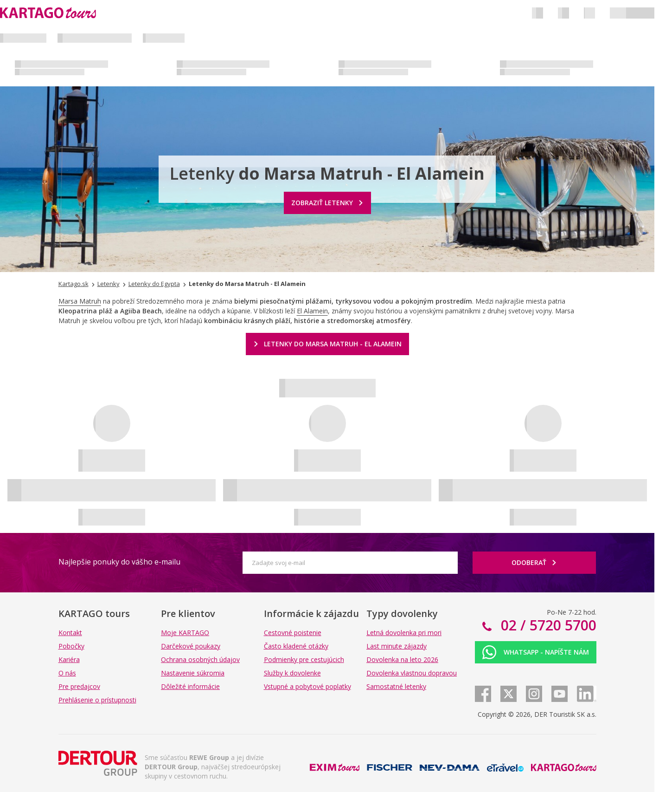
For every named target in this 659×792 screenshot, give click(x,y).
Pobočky (71, 646)
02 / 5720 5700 (546, 625)
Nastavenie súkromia (192, 673)
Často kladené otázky (296, 646)
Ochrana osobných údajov (200, 659)
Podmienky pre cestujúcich (304, 659)
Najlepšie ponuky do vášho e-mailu (119, 562)
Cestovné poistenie (292, 632)
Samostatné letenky (396, 686)
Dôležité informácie (190, 686)
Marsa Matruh (79, 301)
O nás (67, 673)
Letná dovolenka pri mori (403, 632)
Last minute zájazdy (396, 646)
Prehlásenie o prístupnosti (97, 699)
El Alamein (312, 310)
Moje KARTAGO (185, 632)
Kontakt (70, 632)
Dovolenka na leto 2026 (402, 659)
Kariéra (69, 659)
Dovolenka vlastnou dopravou (411, 673)
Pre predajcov (79, 686)
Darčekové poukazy (190, 646)
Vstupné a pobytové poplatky (307, 686)
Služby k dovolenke (292, 673)
